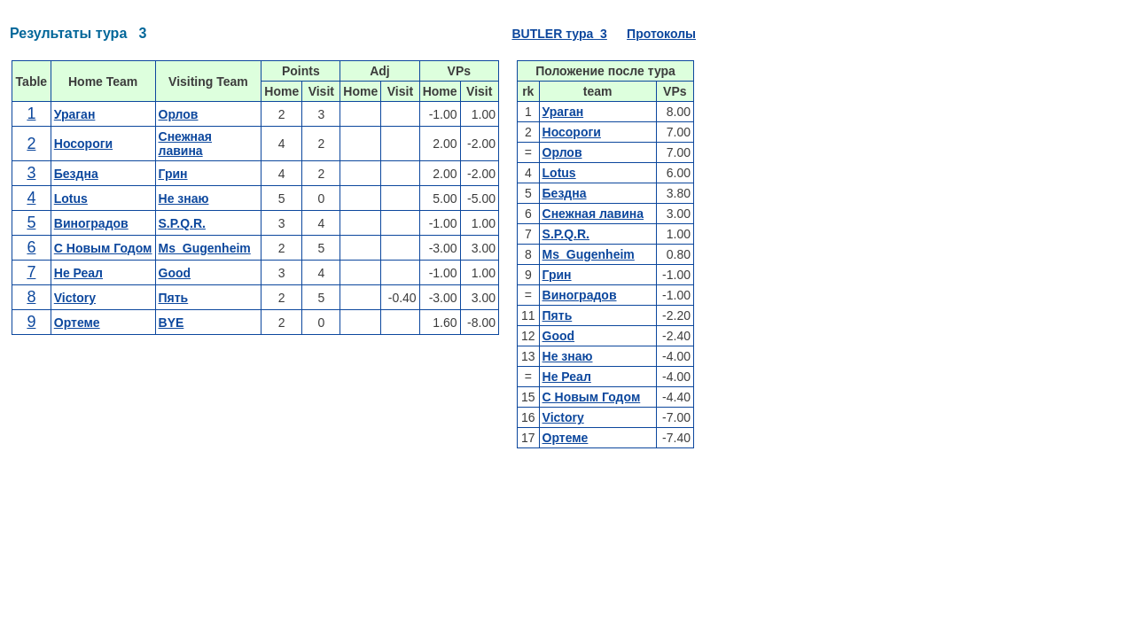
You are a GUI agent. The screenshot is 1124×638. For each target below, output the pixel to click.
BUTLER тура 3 (558, 34)
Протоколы (661, 34)
